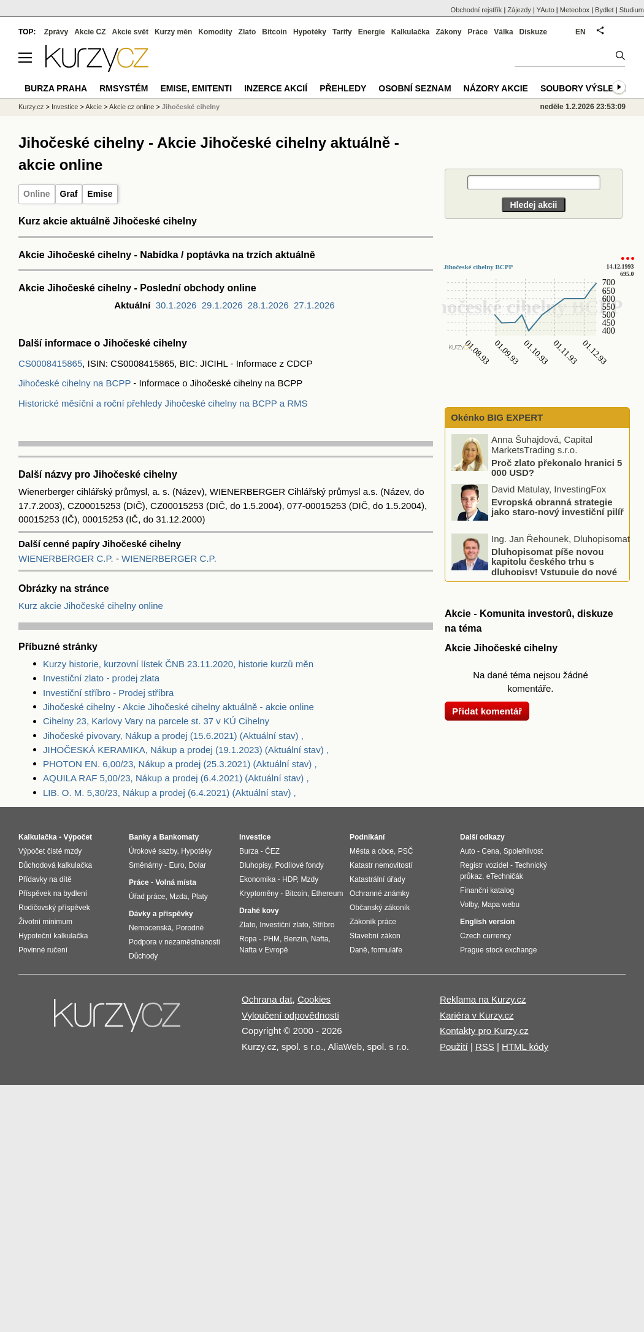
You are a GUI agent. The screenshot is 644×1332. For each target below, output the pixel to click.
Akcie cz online (131, 106)
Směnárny (146, 865)
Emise (99, 194)
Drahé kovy (259, 910)
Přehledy (343, 88)
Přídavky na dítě (45, 879)
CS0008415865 (50, 363)
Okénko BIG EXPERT (495, 417)
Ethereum (327, 893)
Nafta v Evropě (263, 950)
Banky (140, 837)
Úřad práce (147, 896)
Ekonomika (257, 879)
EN (580, 32)
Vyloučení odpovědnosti (290, 1015)
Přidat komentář (487, 711)
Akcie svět (130, 32)
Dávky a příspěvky (161, 913)
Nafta (320, 939)
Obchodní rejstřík (476, 9)
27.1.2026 (314, 305)
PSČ (405, 851)
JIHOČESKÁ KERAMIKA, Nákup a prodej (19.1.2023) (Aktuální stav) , (186, 749)
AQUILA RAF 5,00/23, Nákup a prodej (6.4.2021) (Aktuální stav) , (176, 778)
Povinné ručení (42, 950)
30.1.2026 (176, 305)
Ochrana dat (267, 999)
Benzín (295, 939)
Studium (631, 9)
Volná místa (175, 882)
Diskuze (533, 32)
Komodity (215, 32)
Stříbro (323, 925)
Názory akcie (496, 88)
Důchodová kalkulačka (55, 865)
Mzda (178, 896)
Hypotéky (309, 32)
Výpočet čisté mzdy (50, 851)
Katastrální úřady (377, 879)
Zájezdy (519, 9)
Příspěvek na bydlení (52, 893)
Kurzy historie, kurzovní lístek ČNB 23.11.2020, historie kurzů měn (178, 664)
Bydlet (604, 9)
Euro (176, 865)
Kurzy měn (173, 32)
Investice (65, 106)
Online (36, 194)
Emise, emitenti (196, 88)
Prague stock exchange (498, 950)
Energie (371, 32)
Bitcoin (274, 32)
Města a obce (372, 851)
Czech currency (485, 936)
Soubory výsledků (586, 88)
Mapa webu (500, 904)
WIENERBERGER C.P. (67, 558)
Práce (478, 32)
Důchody (143, 956)
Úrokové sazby (153, 851)
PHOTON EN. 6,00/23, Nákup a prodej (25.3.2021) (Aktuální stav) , (180, 764)
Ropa (248, 939)
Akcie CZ (89, 32)
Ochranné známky (379, 893)
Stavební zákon (375, 936)
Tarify (342, 32)
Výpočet (77, 837)
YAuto (545, 9)
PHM (271, 939)
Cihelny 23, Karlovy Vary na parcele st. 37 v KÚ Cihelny (156, 721)
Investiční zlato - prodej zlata (101, 678)
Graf (69, 194)
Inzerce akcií (275, 88)
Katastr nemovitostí (381, 865)
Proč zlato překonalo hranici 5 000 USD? (556, 467)
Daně (358, 950)
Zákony (448, 32)
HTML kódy (525, 1046)
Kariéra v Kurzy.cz (477, 1015)
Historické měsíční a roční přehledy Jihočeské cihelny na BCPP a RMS (163, 403)
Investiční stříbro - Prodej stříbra (108, 692)
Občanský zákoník (380, 907)
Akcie (93, 106)
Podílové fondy (299, 865)
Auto (467, 851)
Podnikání (367, 837)
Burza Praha (56, 88)
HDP (289, 879)
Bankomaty (179, 837)
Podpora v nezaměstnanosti (174, 942)
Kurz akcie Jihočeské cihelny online (90, 605)
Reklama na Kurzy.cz (483, 999)
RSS (484, 1046)
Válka (503, 32)
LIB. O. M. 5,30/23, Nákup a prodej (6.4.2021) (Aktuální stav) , (169, 792)
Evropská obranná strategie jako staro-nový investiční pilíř (557, 506)
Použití (454, 1046)
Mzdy (310, 879)
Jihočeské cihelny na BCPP (74, 383)
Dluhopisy (255, 865)
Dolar (197, 865)
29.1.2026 (222, 305)
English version (487, 921)
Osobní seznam (414, 88)
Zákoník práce (373, 921)
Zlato (247, 32)
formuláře (386, 950)
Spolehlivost (523, 851)
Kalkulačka (410, 32)
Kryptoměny (258, 893)
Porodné (190, 928)
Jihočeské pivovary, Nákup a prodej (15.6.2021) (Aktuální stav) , (173, 735)
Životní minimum (45, 921)
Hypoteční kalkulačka (53, 936)
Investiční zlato (283, 925)
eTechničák (504, 876)
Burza (248, 851)
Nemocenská (150, 928)
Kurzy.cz (31, 106)
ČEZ (272, 851)
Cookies (314, 999)
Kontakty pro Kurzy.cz (484, 1030)
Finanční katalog (487, 890)
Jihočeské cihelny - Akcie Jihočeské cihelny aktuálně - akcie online (178, 707)
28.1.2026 (268, 305)
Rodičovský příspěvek (54, 907)
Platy (199, 896)
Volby (468, 904)
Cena (490, 851)
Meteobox (574, 9)
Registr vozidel (484, 865)
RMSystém (123, 88)
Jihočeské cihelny (191, 106)
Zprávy (56, 32)
